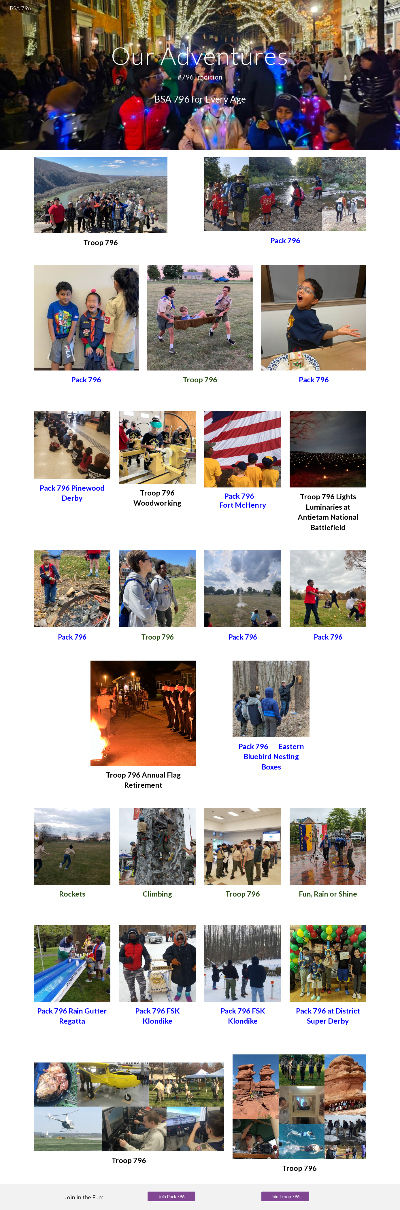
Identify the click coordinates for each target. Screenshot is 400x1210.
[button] (393, 8)
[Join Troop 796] (285, 1196)
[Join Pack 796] (171, 1196)
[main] (200, 75)
